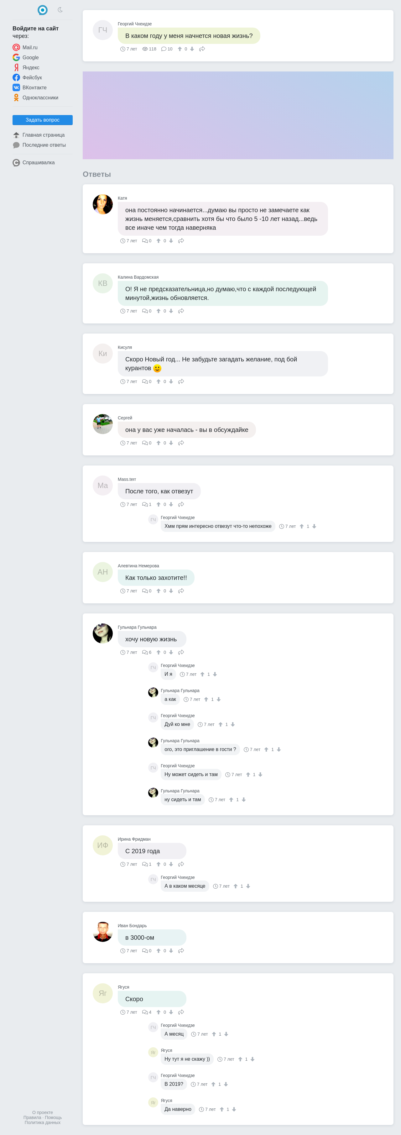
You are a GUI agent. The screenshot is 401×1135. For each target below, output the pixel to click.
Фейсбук (27, 77)
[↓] (191, 48)
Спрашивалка (34, 162)
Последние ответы (39, 145)
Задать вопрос (43, 120)
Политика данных (42, 1122)
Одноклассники (35, 97)
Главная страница (39, 135)
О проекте (42, 1112)
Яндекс (26, 67)
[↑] (181, 48)
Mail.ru (25, 47)
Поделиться (202, 48)
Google (26, 57)
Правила (32, 1117)
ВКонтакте (30, 87)
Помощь (53, 1117)
